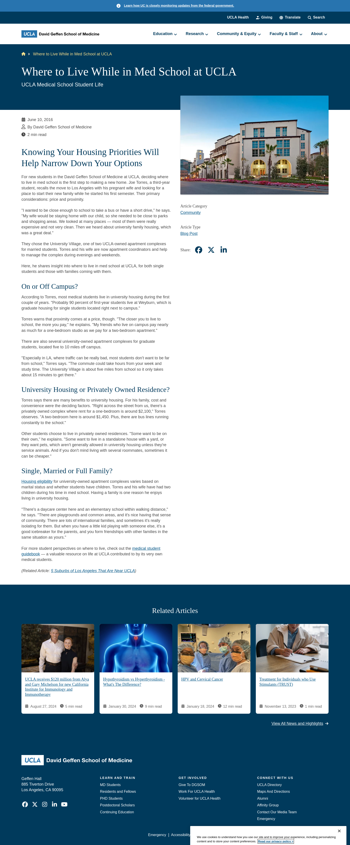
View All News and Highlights (300, 723)
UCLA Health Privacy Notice (255, 835)
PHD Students (111, 798)
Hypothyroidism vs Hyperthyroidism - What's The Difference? (134, 682)
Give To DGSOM (192, 785)
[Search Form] (316, 17)
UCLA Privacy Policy (211, 835)
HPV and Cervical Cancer (202, 679)
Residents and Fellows (118, 791)
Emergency (266, 819)
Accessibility (180, 835)
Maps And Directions (273, 791)
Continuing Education (117, 812)
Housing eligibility (36, 481)
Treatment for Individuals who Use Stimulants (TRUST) (287, 682)
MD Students (110, 785)
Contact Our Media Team (277, 812)
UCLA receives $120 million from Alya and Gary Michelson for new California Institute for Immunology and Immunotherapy (57, 687)
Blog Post (189, 233)
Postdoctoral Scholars (117, 805)
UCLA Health (238, 17)
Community (190, 212)
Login (286, 835)
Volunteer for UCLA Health (200, 798)
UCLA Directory (269, 785)
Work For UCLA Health (197, 791)
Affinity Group (268, 805)
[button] (290, 17)
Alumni (262, 798)
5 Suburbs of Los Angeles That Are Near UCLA (93, 571)
